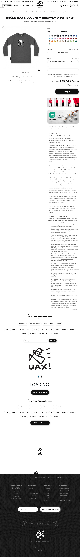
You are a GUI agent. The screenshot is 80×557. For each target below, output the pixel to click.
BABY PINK (65, 39)
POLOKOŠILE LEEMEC (55, 201)
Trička (36, 12)
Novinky (30, 479)
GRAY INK (71, 36)
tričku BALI (52, 203)
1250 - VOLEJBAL (27, 76)
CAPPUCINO (50, 45)
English (43, 549)
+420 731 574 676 (6, 1)
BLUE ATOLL (56, 39)
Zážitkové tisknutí (63, 492)
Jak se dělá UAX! (40, 479)
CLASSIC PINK (71, 39)
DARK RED (56, 42)
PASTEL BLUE (59, 39)
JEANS (65, 36)
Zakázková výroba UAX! (27, 83)
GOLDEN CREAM (68, 42)
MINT (68, 45)
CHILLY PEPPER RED (53, 42)
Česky (37, 549)
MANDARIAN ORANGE (62, 42)
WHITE (50, 36)
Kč (28, 1)
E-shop (22, 479)
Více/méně (74, 310)
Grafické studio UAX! (63, 499)
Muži (16, 6)
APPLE (59, 45)
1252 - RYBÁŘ (14, 76)
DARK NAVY (68, 36)
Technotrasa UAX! (55, 525)
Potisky (8, 5)
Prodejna (51, 479)
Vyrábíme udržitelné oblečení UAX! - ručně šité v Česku (13, 12)
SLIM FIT (71, 201)
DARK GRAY (56, 36)
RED (50, 42)
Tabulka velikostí (73, 50)
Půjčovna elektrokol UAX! (64, 501)
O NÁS (59, 1)
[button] (77, 104)
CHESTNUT (53, 45)
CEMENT (53, 36)
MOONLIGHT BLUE (74, 36)
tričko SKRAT (72, 199)
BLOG (64, 1)
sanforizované (63, 241)
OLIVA (56, 45)
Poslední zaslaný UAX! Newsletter (40, 515)
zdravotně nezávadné (67, 260)
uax (16, 12)
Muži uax (20, 12)
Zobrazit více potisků (40, 393)
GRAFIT (64, 12)
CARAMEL (74, 42)
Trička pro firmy (64, 497)
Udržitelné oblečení (63, 490)
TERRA (59, 42)
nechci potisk (75, 59)
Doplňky (35, 6)
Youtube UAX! (47, 525)
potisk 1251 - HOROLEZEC (55, 12)
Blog (40, 481)
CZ (23, 1)
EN (26, 1)
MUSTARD (71, 42)
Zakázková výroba (62, 479)
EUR (31, 1)
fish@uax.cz (18, 495)
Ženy (22, 6)
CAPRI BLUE (53, 39)
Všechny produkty (28, 12)
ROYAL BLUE (50, 39)
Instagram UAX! (32, 525)
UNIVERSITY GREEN (65, 45)
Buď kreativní (47, 501)
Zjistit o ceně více (73, 86)
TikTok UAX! (40, 525)
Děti (27, 6)
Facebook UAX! (24, 525)
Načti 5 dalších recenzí (40, 424)
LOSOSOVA (68, 39)
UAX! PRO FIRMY (73, 1)
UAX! (37, 543)
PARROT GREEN (62, 45)
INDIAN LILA (74, 39)
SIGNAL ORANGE (65, 42)
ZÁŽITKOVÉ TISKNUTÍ (50, 1)
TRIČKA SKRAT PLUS (43, 12)
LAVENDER (62, 39)
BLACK (62, 36)
